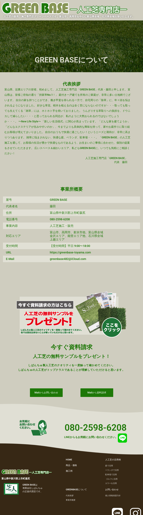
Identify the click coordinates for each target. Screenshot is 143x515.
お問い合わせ (112, 489)
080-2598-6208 (96, 429)
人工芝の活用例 (113, 459)
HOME (69, 459)
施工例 (69, 471)
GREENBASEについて (76, 489)
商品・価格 (71, 465)
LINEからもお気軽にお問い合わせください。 (91, 439)
